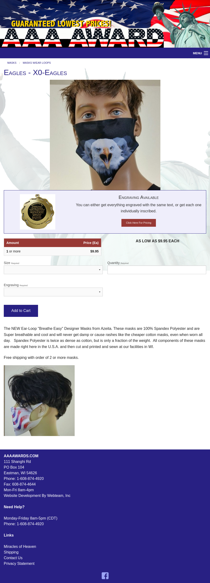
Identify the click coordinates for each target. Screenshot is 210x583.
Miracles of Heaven (20, 547)
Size (53, 267)
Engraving (53, 289)
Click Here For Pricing (138, 222)
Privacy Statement (19, 564)
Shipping (11, 552)
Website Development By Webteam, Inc (37, 496)
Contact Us (13, 558)
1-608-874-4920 (30, 479)
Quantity (156, 267)
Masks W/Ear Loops (37, 63)
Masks (12, 63)
